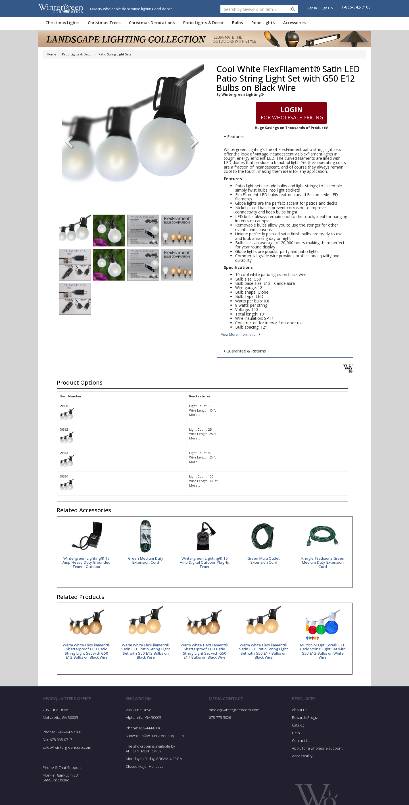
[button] (194, 142)
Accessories (294, 22)
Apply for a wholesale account (317, 752)
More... (194, 414)
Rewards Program (307, 722)
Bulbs (237, 22)
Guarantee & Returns (244, 351)
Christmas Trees (104, 22)
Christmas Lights (62, 22)
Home (51, 54)
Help (296, 737)
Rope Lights (263, 22)
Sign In (312, 8)
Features (233, 136)
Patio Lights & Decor (203, 22)
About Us (299, 714)
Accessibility (302, 760)
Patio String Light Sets (115, 54)
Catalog (298, 729)
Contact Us (301, 745)
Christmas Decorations (152, 22)
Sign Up (327, 8)
